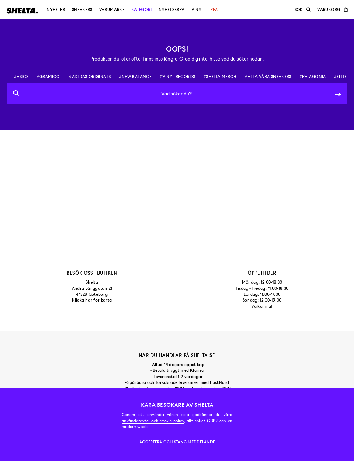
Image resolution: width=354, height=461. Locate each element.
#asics (21, 76)
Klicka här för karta (92, 300)
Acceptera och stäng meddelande (177, 442)
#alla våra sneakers (268, 76)
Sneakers (82, 9)
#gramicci (49, 76)
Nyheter (56, 9)
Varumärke (111, 9)
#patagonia (312, 76)
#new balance (135, 76)
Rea (214, 9)
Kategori (141, 9)
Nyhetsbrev (172, 9)
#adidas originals (90, 76)
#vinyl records (177, 76)
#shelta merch (220, 76)
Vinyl (198, 9)
